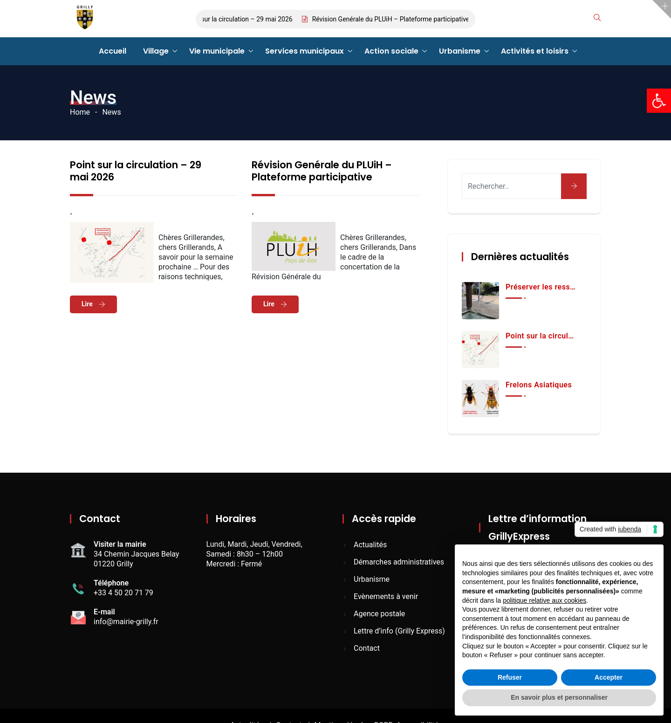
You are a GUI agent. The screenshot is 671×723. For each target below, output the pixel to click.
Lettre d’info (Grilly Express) (399, 631)
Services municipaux (304, 51)
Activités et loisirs (534, 51)
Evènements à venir (386, 596)
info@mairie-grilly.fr (126, 621)
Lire (88, 304)
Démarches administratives (399, 562)
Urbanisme (459, 51)
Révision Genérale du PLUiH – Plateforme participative (396, 19)
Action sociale (391, 51)
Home (80, 112)
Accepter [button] (609, 677)
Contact (367, 648)
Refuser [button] (510, 677)
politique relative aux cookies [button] (544, 600)
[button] (659, 101)
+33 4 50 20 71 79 (123, 592)
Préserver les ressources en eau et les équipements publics (541, 286)
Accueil (112, 51)
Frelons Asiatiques (539, 384)
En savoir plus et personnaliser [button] (559, 697)
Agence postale (379, 613)
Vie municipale (217, 51)
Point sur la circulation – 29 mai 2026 (244, 19)
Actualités (370, 544)
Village (156, 51)
